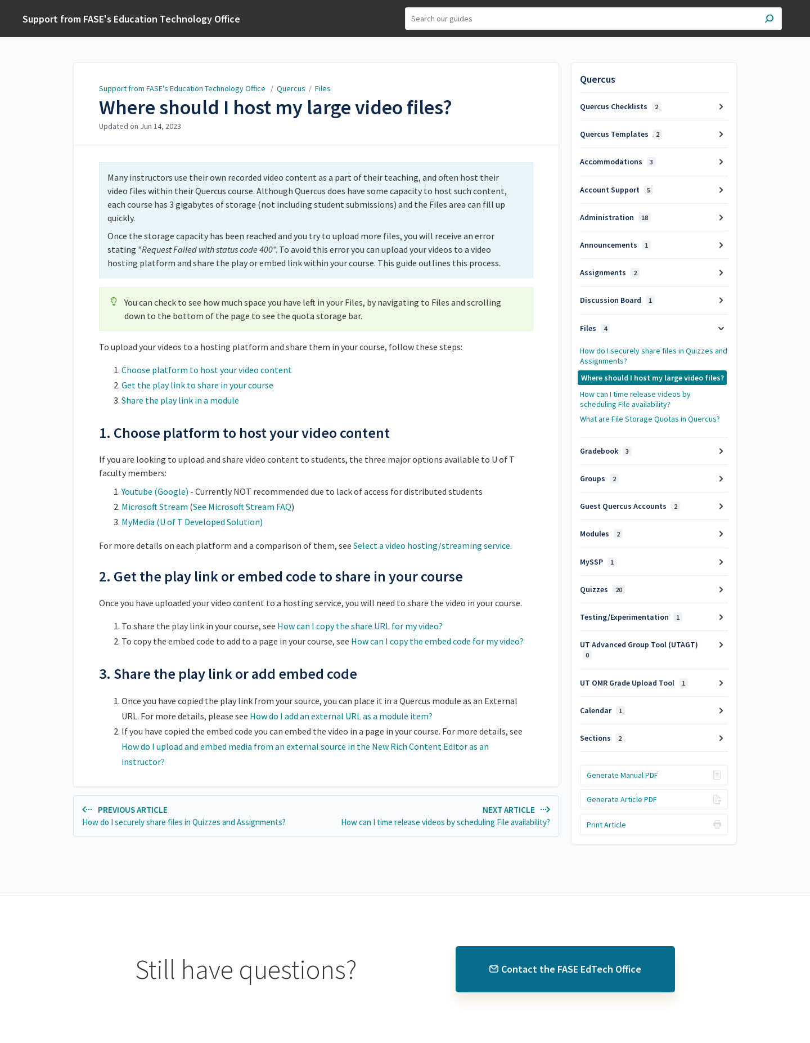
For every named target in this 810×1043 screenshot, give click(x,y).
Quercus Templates (621, 134)
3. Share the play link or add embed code (228, 673)
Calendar (602, 710)
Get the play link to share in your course (197, 385)
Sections (602, 738)
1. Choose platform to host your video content (244, 433)
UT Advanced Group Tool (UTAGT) (639, 649)
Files (323, 88)
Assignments (610, 272)
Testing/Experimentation (631, 617)
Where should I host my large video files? (275, 107)
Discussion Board (617, 300)
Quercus (291, 88)
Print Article (606, 825)
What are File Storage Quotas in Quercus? (650, 419)
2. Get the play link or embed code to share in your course (281, 576)
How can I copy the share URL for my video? (360, 626)
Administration (615, 217)
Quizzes (602, 589)
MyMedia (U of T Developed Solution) (192, 521)
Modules (601, 534)
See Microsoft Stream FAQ (242, 506)
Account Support (616, 190)
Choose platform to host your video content (207, 369)
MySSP (598, 562)
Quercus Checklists (620, 106)
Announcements (615, 245)
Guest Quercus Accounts (630, 506)
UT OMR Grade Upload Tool (634, 683)
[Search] (593, 18)
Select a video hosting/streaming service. (432, 545)
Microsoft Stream (156, 506)
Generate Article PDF (622, 799)
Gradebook (606, 451)
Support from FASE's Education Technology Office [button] (131, 18)
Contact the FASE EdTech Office (565, 969)
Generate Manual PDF (622, 775)
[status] (316, 220)
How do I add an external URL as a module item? (341, 716)
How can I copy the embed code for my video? (437, 641)
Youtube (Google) (156, 491)
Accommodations (618, 161)
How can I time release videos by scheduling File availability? (635, 399)
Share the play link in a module (180, 400)
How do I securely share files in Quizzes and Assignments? (653, 356)
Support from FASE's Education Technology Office (183, 88)
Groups (599, 478)
